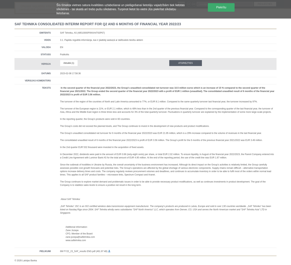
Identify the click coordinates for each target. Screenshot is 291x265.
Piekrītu (221, 7)
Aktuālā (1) (68, 63)
